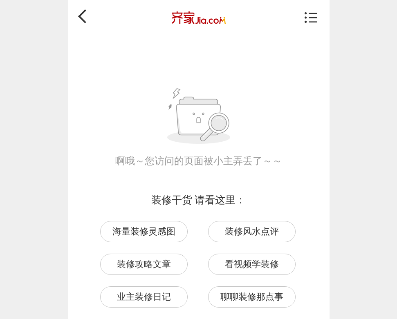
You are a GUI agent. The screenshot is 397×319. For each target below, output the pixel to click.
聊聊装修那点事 (251, 297)
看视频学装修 (252, 264)
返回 (85, 16)
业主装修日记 (144, 297)
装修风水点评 (252, 231)
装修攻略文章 (144, 264)
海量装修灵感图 (143, 231)
